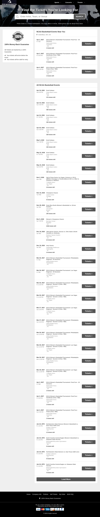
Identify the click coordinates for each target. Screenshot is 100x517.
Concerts (69, 2)
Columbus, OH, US (44, 34)
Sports (57, 2)
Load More (66, 479)
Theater (81, 2)
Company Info (36, 494)
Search (79, 17)
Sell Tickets (53, 494)
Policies (45, 494)
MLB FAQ (70, 494)
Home (28, 494)
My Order (62, 494)
